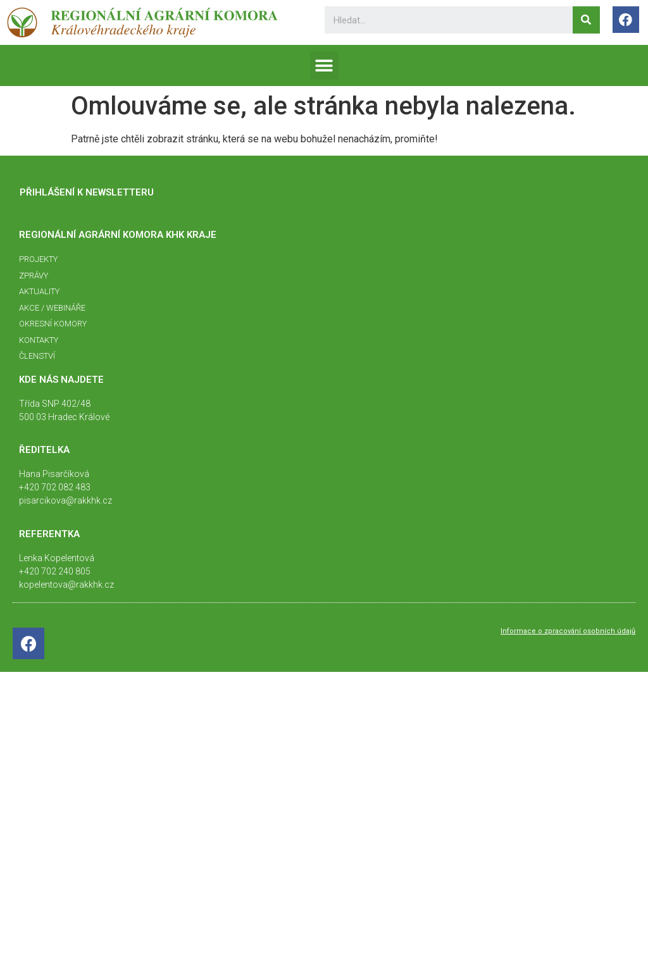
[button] (324, 65)
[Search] (586, 20)
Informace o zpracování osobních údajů (568, 631)
